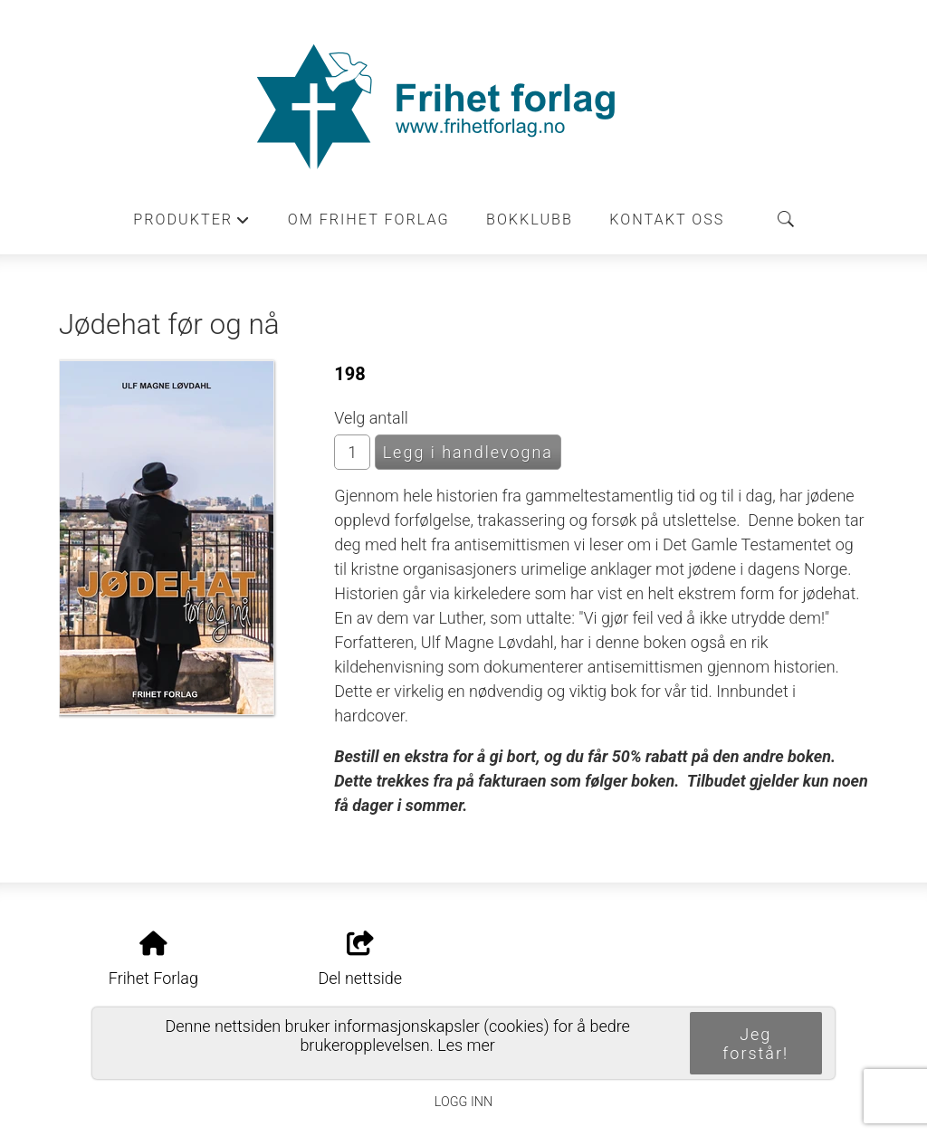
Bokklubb (529, 219)
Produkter (192, 224)
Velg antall (371, 417)
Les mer (466, 1045)
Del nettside (360, 959)
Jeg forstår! (755, 1044)
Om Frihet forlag (369, 219)
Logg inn (463, 1102)
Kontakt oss (666, 219)
